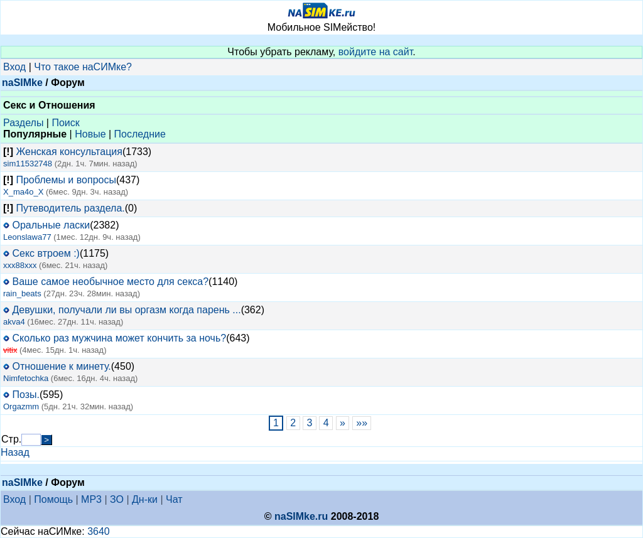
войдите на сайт (375, 51)
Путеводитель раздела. (70, 208)
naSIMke (22, 82)
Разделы (23, 122)
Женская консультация (69, 151)
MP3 (91, 499)
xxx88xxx (19, 265)
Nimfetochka (25, 378)
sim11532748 (27, 163)
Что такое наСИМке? (83, 67)
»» (362, 422)
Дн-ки (145, 499)
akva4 (14, 321)
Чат (174, 499)
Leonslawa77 (27, 237)
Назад (15, 452)
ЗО (117, 499)
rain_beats (22, 293)
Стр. (11, 439)
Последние (140, 134)
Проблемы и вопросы (66, 180)
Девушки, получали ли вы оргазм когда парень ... (126, 309)
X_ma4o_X (23, 191)
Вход (14, 67)
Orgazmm (21, 406)
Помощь (53, 499)
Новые (90, 134)
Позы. (26, 394)
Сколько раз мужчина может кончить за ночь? (119, 338)
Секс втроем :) (45, 253)
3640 (98, 531)
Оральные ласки (51, 225)
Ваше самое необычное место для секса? (110, 281)
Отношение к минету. (61, 366)
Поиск (65, 122)
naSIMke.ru (301, 516)
